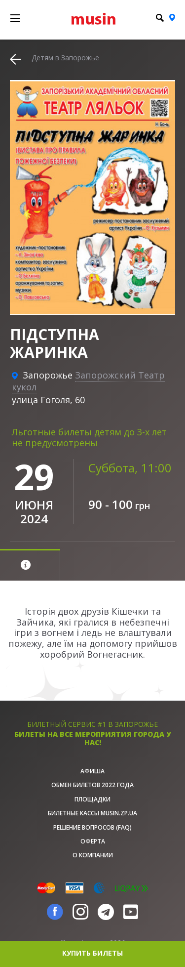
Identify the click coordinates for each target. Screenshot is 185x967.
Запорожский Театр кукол (88, 381)
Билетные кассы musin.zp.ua (92, 813)
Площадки (92, 799)
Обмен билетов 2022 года (92, 785)
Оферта (92, 841)
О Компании (93, 855)
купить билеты (92, 953)
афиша (92, 771)
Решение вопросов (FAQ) (92, 827)
